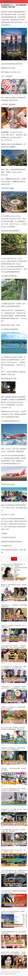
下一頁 (14, 558)
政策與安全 (7, 973)
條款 (10, 973)
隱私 (13, 973)
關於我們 (2, 973)
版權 (15, 973)
